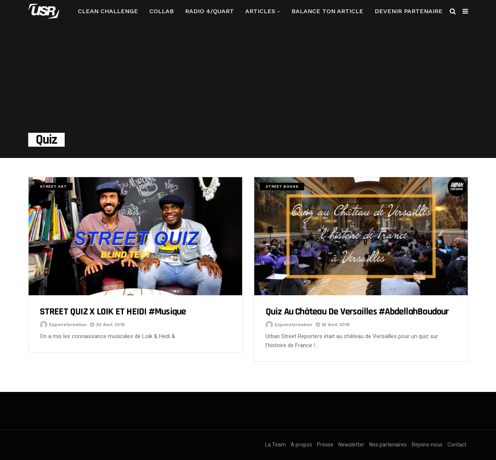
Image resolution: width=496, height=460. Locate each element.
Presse (325, 445)
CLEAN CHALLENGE (108, 11)
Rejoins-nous (427, 445)
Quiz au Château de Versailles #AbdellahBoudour (357, 311)
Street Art (53, 186)
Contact (456, 445)
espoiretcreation (67, 324)
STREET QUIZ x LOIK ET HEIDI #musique (113, 311)
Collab (161, 11)
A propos (301, 445)
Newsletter (351, 445)
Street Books (282, 186)
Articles (260, 11)
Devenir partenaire (409, 11)
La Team (275, 445)
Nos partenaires (388, 445)
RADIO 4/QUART (209, 11)
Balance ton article (327, 11)
